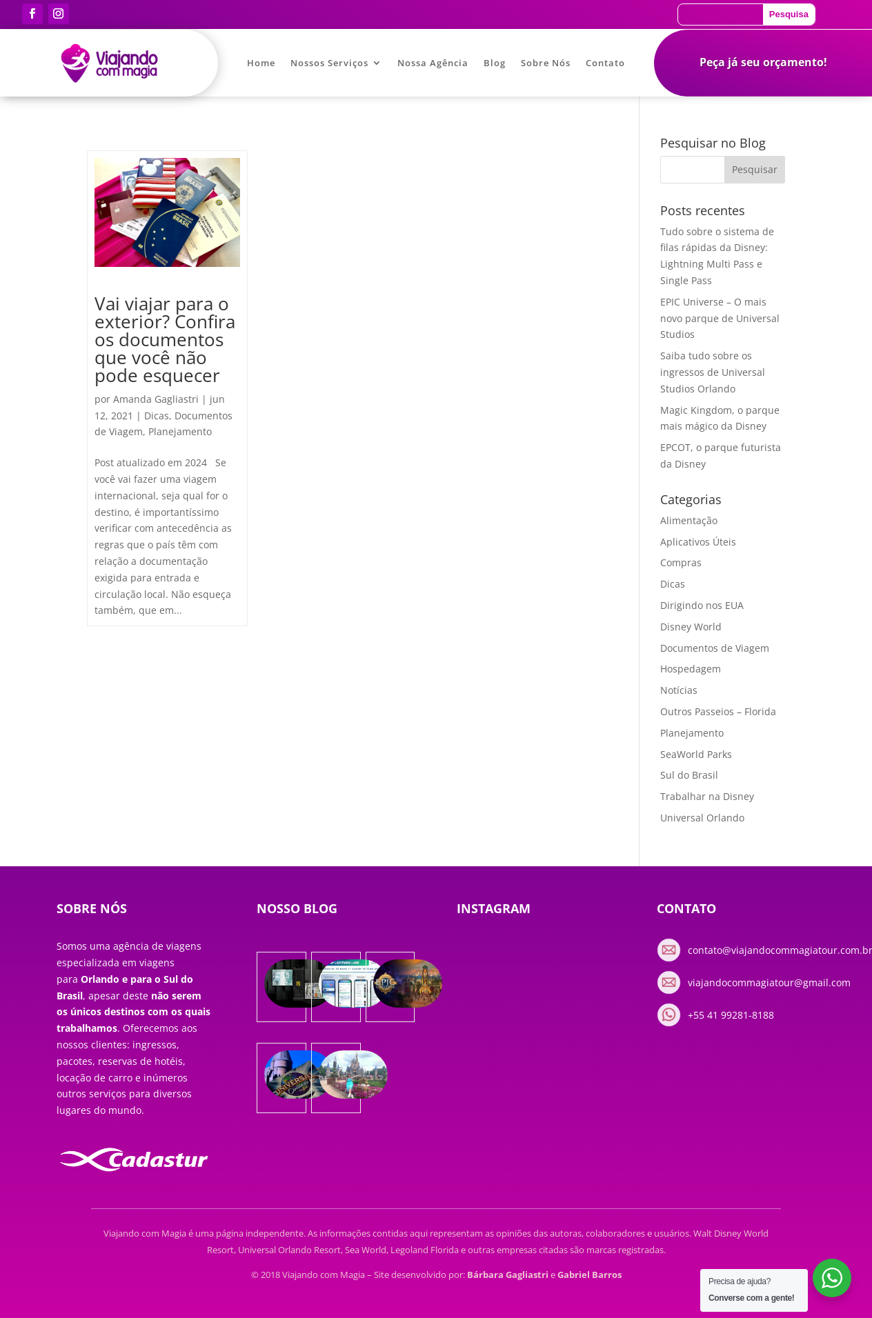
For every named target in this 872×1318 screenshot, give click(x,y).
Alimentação (688, 520)
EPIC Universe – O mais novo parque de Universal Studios (720, 318)
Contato (605, 63)
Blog (495, 63)
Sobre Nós (546, 63)
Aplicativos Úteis (698, 541)
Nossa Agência (432, 63)
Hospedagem (690, 668)
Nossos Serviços (329, 63)
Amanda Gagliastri (156, 399)
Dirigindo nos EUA (702, 605)
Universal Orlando (702, 817)
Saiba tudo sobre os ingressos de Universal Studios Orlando (712, 372)
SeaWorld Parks (696, 754)
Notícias (678, 690)
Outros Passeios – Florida (718, 711)
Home (261, 63)
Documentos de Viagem (714, 648)
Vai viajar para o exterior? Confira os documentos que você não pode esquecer (165, 339)
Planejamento (180, 431)
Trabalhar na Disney (707, 796)
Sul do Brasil (689, 774)
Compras (681, 562)
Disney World (691, 626)
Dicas (156, 415)
